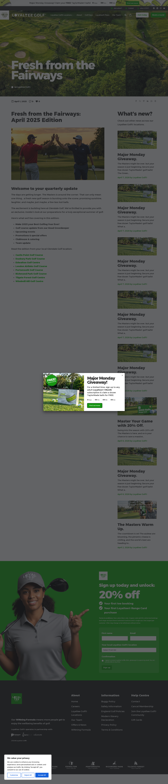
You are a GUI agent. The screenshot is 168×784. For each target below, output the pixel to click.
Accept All (42, 775)
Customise (14, 775)
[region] (27, 767)
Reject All (28, 775)
